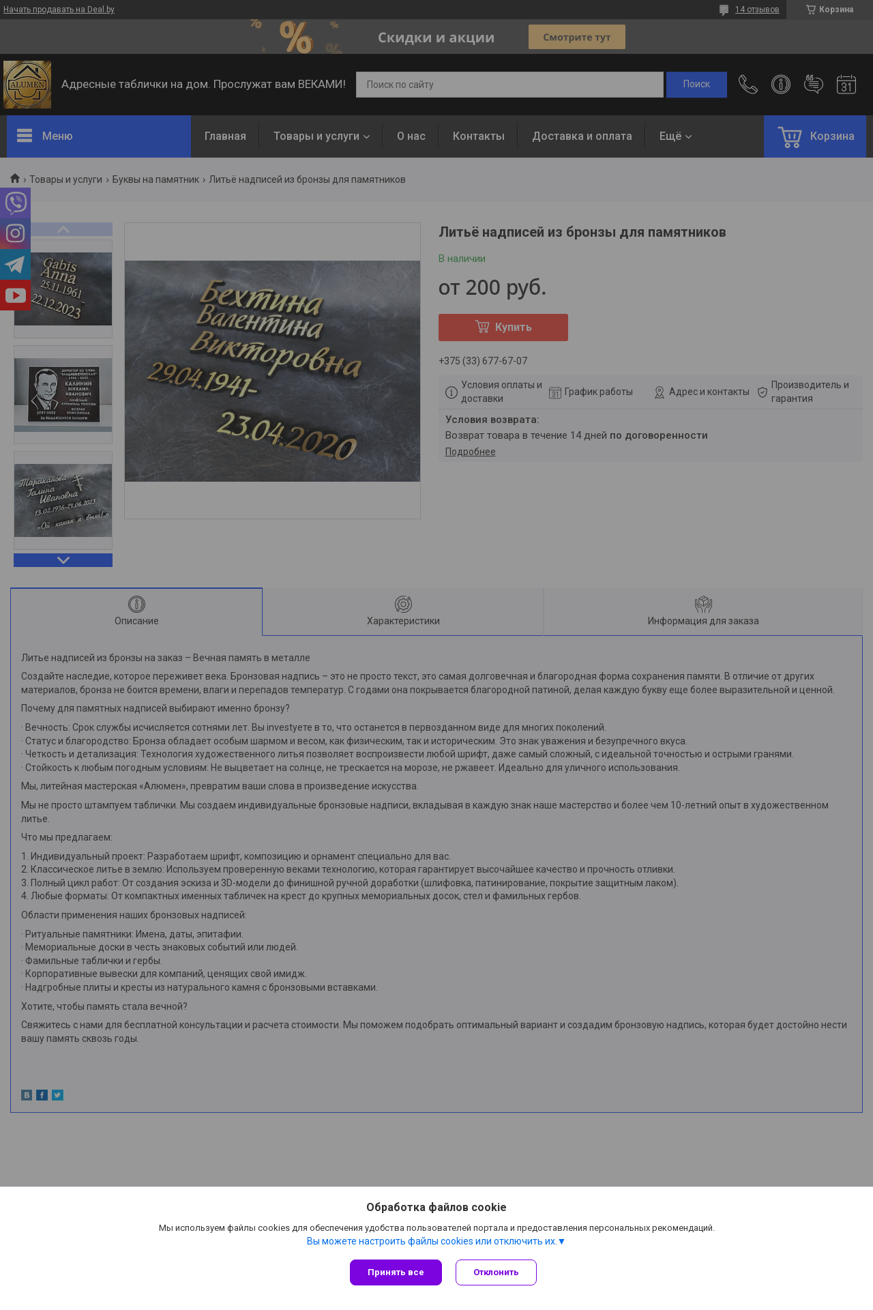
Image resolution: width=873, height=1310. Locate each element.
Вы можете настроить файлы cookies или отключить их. (432, 1241)
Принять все (396, 1272)
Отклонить (496, 1272)
